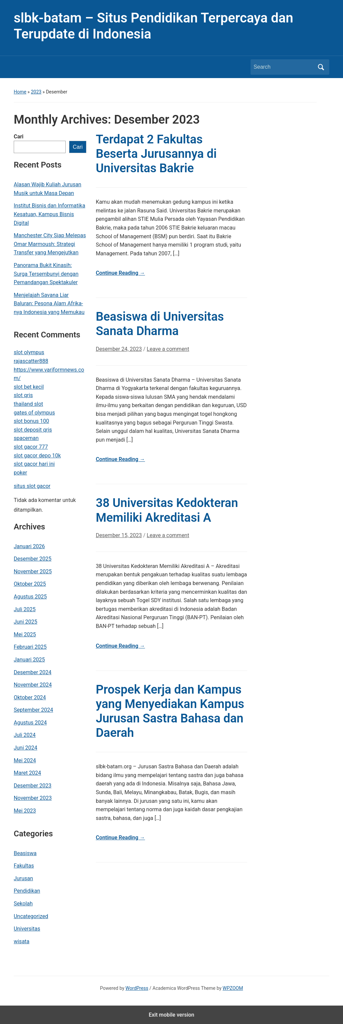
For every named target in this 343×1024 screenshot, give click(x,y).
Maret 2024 (27, 773)
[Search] (284, 67)
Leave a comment (168, 349)
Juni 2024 (25, 748)
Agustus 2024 (30, 722)
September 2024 (33, 710)
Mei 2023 (25, 811)
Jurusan (23, 878)
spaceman (26, 438)
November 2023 (33, 798)
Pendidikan (27, 891)
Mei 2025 (25, 634)
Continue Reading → (120, 273)
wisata (21, 941)
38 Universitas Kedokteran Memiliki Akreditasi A (167, 510)
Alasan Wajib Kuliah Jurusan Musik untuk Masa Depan (47, 188)
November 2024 (33, 685)
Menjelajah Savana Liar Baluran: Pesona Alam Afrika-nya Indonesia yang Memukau (49, 303)
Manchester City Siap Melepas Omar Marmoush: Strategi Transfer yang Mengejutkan (50, 244)
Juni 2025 (25, 622)
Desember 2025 (33, 559)
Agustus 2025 (30, 596)
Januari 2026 (29, 546)
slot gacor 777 (31, 447)
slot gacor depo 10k (37, 455)
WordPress (137, 988)
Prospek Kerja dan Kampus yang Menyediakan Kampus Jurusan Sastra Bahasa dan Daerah (170, 711)
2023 (36, 91)
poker (20, 472)
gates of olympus (34, 412)
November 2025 (33, 571)
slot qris (23, 395)
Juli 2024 (25, 735)
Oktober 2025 (30, 584)
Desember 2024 (33, 672)
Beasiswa (25, 853)
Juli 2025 (25, 609)
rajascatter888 (31, 361)
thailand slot (28, 404)
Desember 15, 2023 (119, 535)
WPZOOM (233, 988)
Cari (18, 136)
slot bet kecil (29, 387)
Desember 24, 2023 (119, 349)
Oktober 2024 (30, 697)
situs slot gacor (32, 486)
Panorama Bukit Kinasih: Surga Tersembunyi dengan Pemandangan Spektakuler (46, 273)
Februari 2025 (30, 647)
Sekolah (23, 903)
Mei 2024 (25, 760)
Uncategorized (31, 916)
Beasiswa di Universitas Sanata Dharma (160, 324)
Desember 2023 (33, 785)
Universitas (27, 928)
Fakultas (24, 865)
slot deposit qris (33, 430)
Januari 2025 (29, 659)
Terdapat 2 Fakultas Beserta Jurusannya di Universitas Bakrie (156, 153)
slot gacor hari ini (34, 464)
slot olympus (29, 352)
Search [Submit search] (321, 67)
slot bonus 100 (31, 421)
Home (20, 91)
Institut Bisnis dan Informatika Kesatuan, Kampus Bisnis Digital (49, 214)
